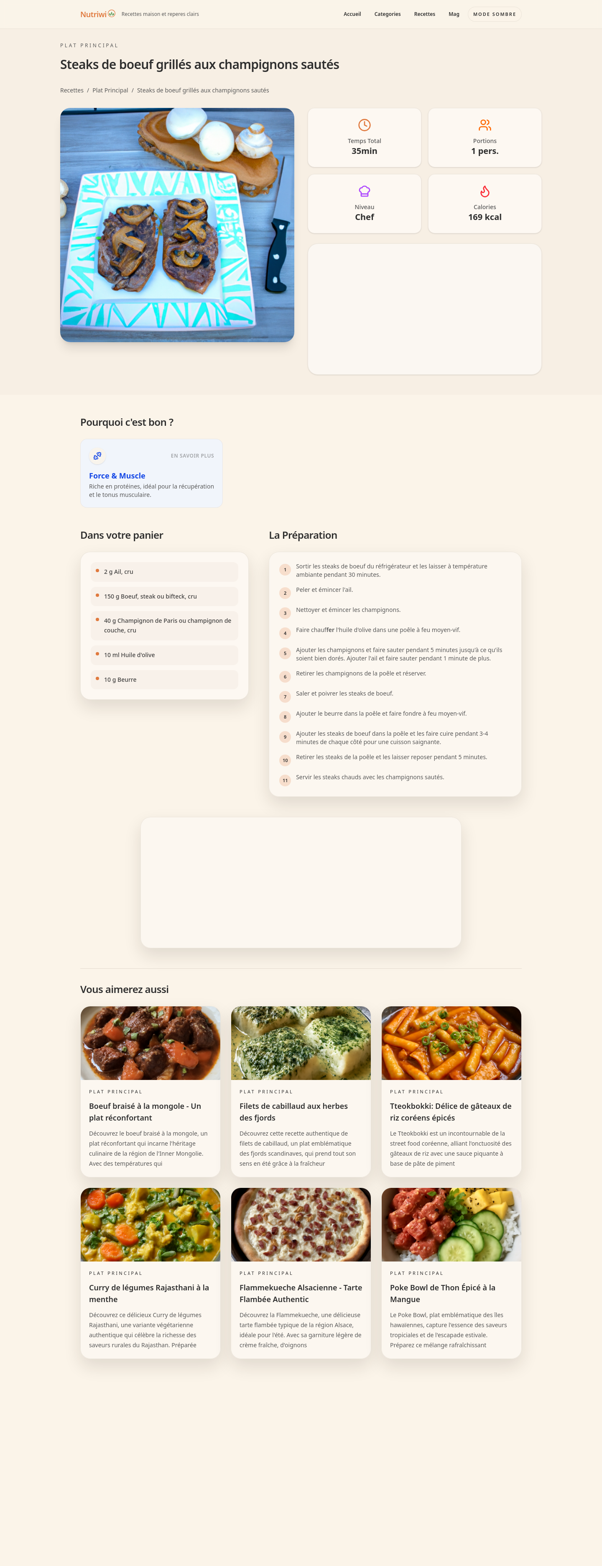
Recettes (424, 14)
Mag (454, 14)
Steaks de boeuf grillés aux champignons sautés (203, 90)
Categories (388, 14)
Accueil (352, 14)
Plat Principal (110, 90)
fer (330, 630)
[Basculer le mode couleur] (495, 14)
